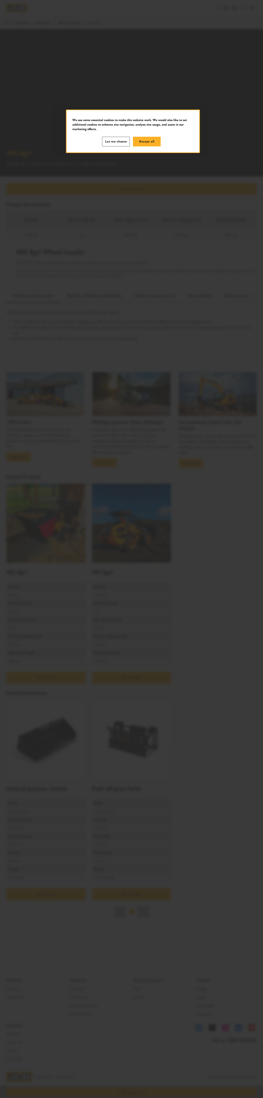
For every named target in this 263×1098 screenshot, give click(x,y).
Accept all (147, 141)
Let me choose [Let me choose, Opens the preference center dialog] (116, 141)
